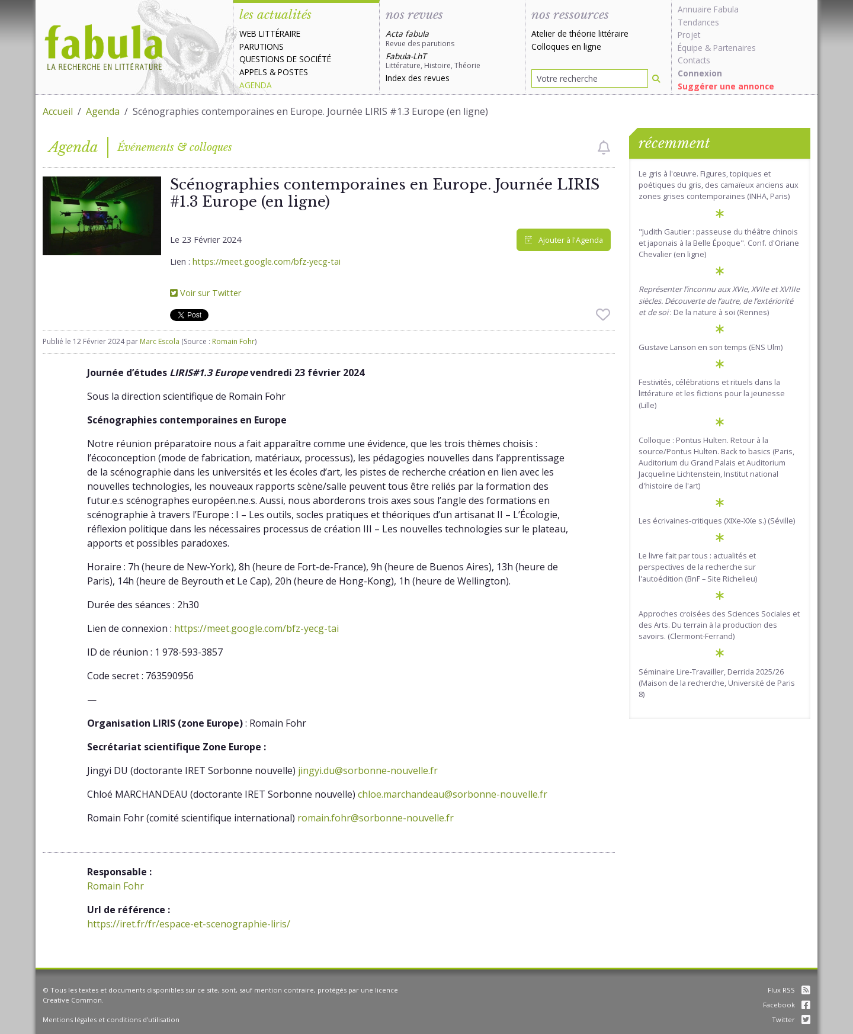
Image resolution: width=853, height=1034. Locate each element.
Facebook (786, 1004)
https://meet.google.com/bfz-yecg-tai (267, 261)
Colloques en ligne (566, 46)
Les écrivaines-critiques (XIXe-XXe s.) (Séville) (717, 520)
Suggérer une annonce (726, 86)
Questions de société (285, 59)
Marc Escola (159, 341)
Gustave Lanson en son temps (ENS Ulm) (711, 347)
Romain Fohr (233, 341)
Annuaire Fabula (708, 9)
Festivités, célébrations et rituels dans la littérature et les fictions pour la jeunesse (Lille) (712, 393)
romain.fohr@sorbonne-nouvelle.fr (375, 817)
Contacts (694, 60)
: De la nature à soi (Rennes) (719, 300)
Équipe (690, 47)
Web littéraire (269, 33)
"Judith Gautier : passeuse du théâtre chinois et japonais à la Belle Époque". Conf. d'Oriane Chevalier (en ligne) (719, 242)
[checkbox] (604, 147)
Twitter (791, 1019)
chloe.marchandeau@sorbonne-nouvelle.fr (452, 794)
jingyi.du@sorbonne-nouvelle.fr (368, 770)
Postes (293, 72)
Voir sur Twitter (205, 292)
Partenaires (734, 47)
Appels (253, 72)
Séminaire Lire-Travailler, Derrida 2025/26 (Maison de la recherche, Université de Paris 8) (717, 682)
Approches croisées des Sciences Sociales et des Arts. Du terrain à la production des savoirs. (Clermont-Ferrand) (719, 624)
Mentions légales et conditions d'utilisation (111, 1019)
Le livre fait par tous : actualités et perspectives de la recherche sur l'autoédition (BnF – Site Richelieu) (698, 566)
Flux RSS (789, 989)
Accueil (58, 111)
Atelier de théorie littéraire (579, 33)
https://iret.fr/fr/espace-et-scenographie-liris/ (188, 923)
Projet (689, 34)
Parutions (261, 46)
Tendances (698, 22)
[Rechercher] (656, 78)
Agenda (255, 85)
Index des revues (418, 78)
